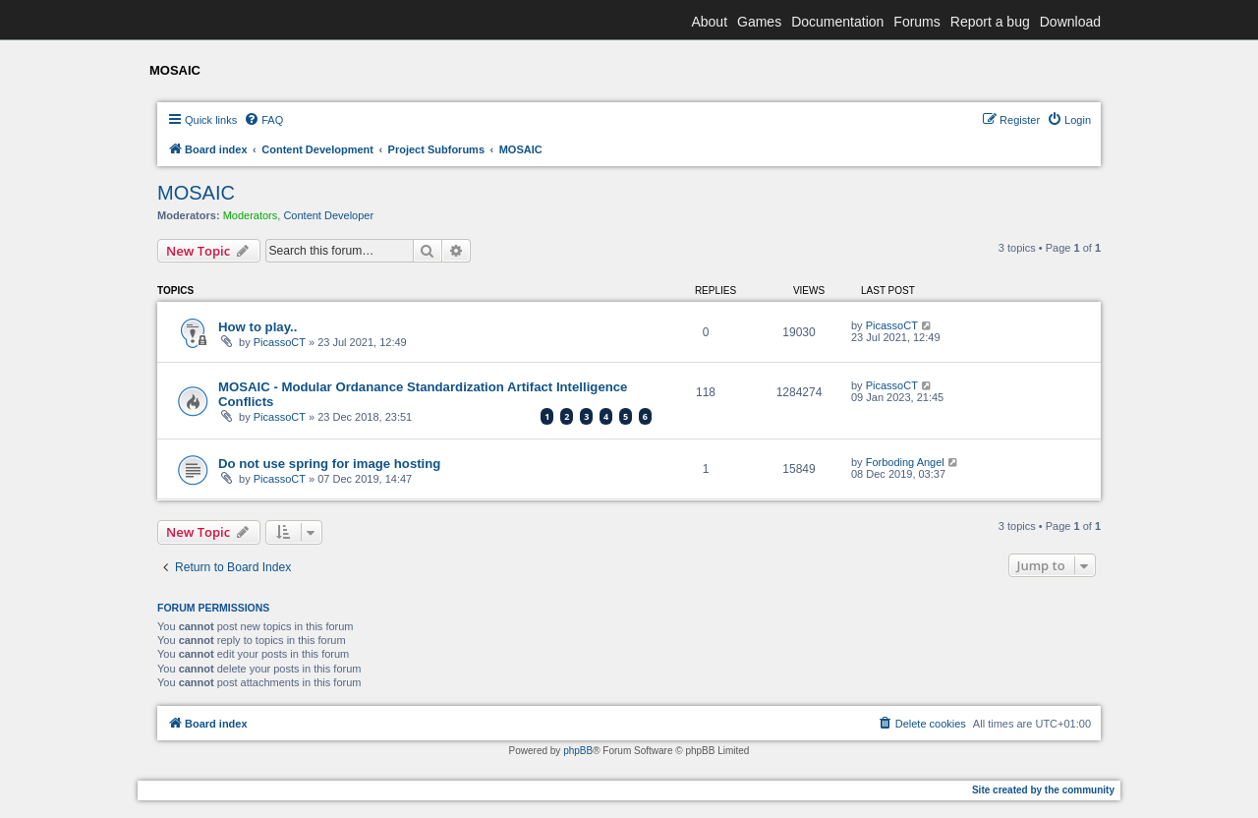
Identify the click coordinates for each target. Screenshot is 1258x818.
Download (1070, 21)
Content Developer (328, 215)
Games (759, 21)
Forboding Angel (905, 462)
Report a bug (990, 21)
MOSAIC (196, 193)
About (709, 21)
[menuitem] (263, 120)
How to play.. (257, 327)
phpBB (578, 750)
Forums (916, 21)
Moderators (250, 215)
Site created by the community (1043, 790)
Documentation (837, 21)
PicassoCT (280, 342)
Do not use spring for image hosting (329, 463)
